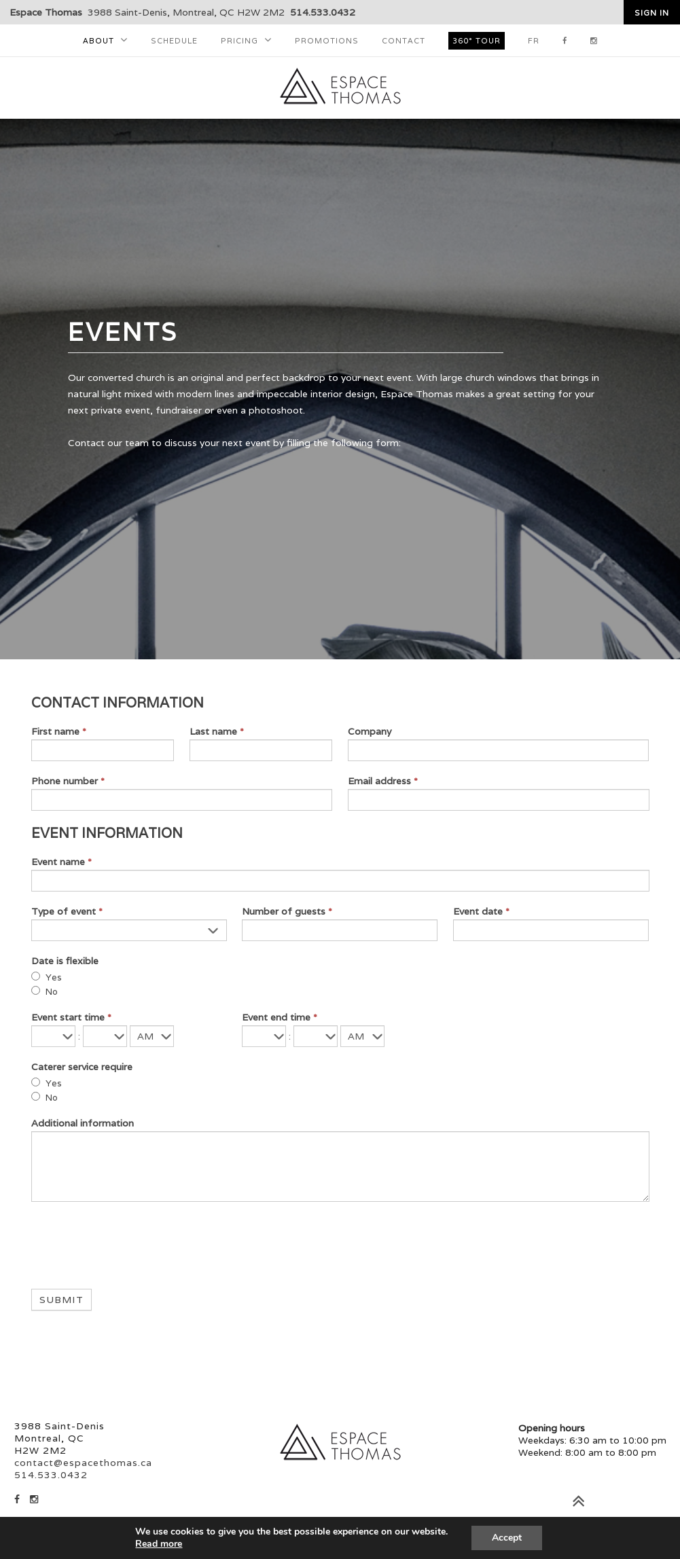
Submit (61, 1300)
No (44, 991)
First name (58, 731)
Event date (481, 911)
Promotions (327, 40)
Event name (61, 862)
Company (369, 731)
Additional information (82, 1123)
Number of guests (287, 911)
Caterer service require (81, 1067)
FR (533, 40)
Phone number (68, 781)
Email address (383, 781)
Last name (217, 731)
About (98, 40)
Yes (46, 977)
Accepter (555, 1537)
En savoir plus (113, 1544)
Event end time (279, 1017)
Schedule (174, 40)
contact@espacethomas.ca (83, 1462)
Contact (403, 40)
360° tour (476, 40)
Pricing (239, 40)
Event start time (71, 1017)
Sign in (651, 13)
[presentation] (134, 1241)
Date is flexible (65, 961)
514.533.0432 (322, 12)
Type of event (67, 911)
